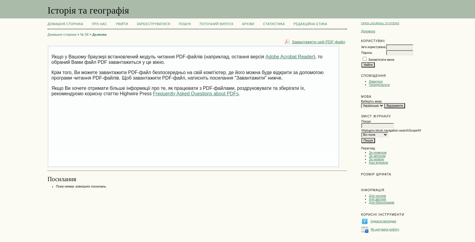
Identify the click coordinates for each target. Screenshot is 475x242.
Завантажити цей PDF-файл (318, 42)
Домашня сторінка (65, 24)
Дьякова (99, 34)
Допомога (368, 31)
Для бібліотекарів (381, 202)
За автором (377, 156)
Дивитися (376, 81)
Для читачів (377, 196)
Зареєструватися (153, 24)
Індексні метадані (383, 221)
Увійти (122, 24)
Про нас (99, 24)
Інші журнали (378, 162)
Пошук (185, 24)
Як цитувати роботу (385, 229)
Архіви (248, 24)
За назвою (376, 159)
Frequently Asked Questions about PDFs (196, 93)
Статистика (274, 24)
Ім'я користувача (373, 47)
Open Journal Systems (380, 23)
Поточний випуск (216, 24)
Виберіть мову (371, 101)
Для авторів (377, 199)
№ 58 (84, 34)
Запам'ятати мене (381, 59)
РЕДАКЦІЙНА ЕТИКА (310, 24)
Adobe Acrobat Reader (290, 56)
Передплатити (379, 85)
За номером (378, 152)
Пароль (366, 52)
